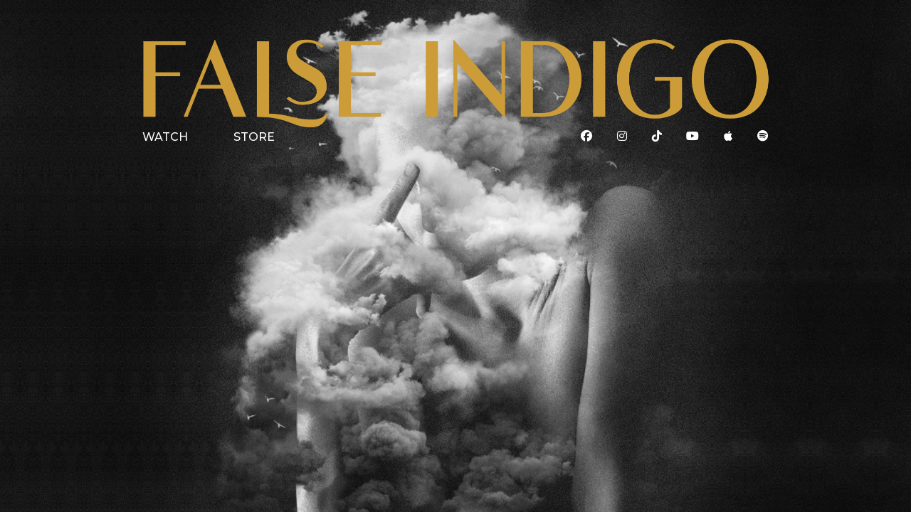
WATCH (165, 137)
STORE (254, 137)
